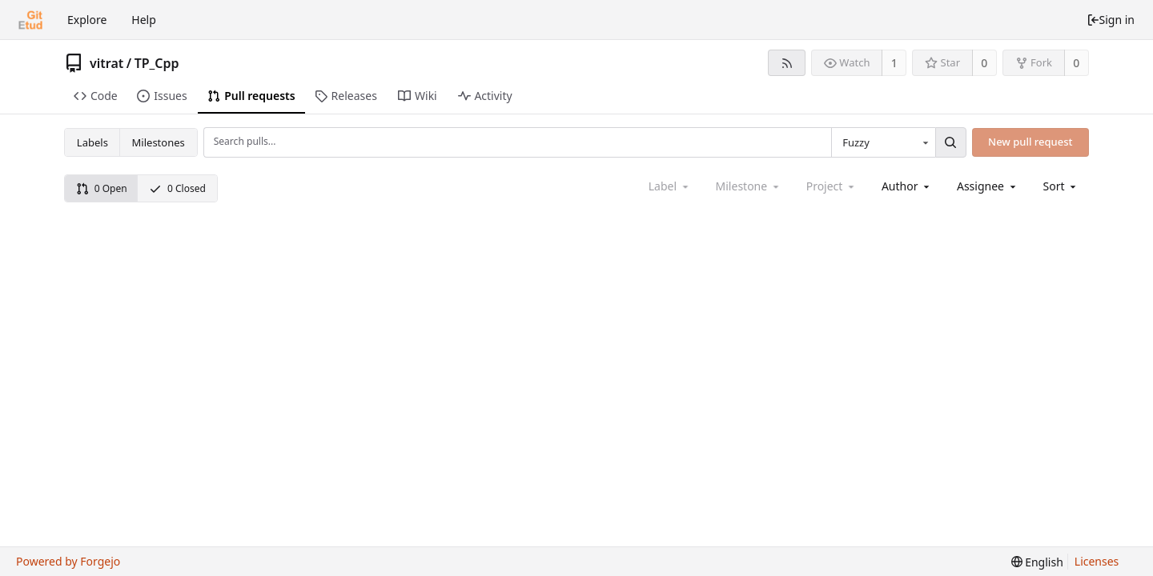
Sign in (1111, 19)
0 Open (101, 188)
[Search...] (950, 142)
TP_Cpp (157, 63)
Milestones (158, 142)
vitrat (106, 63)
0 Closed (177, 188)
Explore (86, 19)
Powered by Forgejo (68, 561)
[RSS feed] (786, 63)
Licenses (1097, 561)
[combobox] (883, 142)
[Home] (30, 20)
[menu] (1061, 186)
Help (143, 19)
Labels (92, 142)
